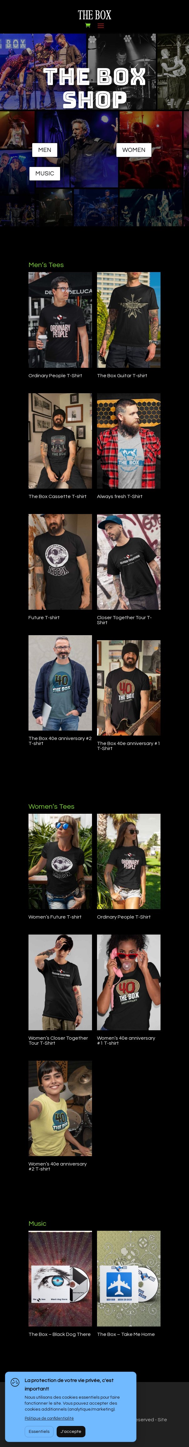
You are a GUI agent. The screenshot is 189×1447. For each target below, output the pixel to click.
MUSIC (44, 173)
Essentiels (39, 1431)
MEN (44, 150)
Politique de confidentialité (49, 1418)
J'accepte (71, 1431)
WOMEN (134, 150)
